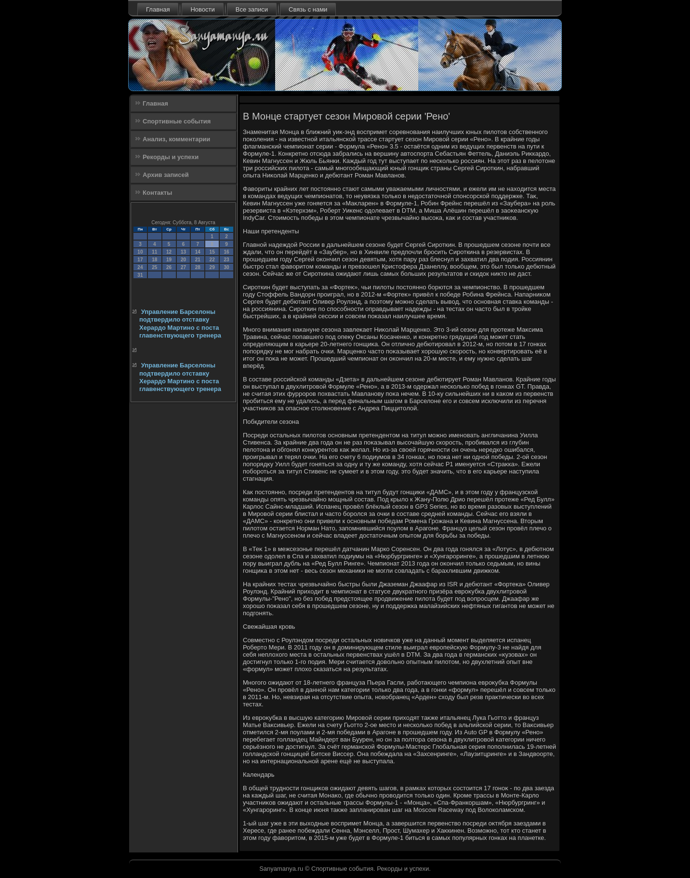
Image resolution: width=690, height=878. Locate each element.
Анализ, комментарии (176, 139)
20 (183, 259)
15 (212, 252)
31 (140, 275)
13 (183, 252)
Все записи (252, 9)
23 (226, 259)
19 (169, 259)
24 (140, 267)
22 (212, 259)
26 (169, 267)
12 (169, 252)
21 (197, 259)
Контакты (157, 192)
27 (183, 267)
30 (226, 267)
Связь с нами (308, 9)
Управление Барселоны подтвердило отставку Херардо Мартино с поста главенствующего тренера (180, 323)
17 (140, 259)
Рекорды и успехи (171, 157)
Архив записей (166, 174)
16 (226, 252)
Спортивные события (177, 121)
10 (140, 252)
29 (212, 267)
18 (154, 259)
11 (154, 252)
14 (197, 252)
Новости (202, 9)
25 (154, 267)
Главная (158, 9)
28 (197, 267)
